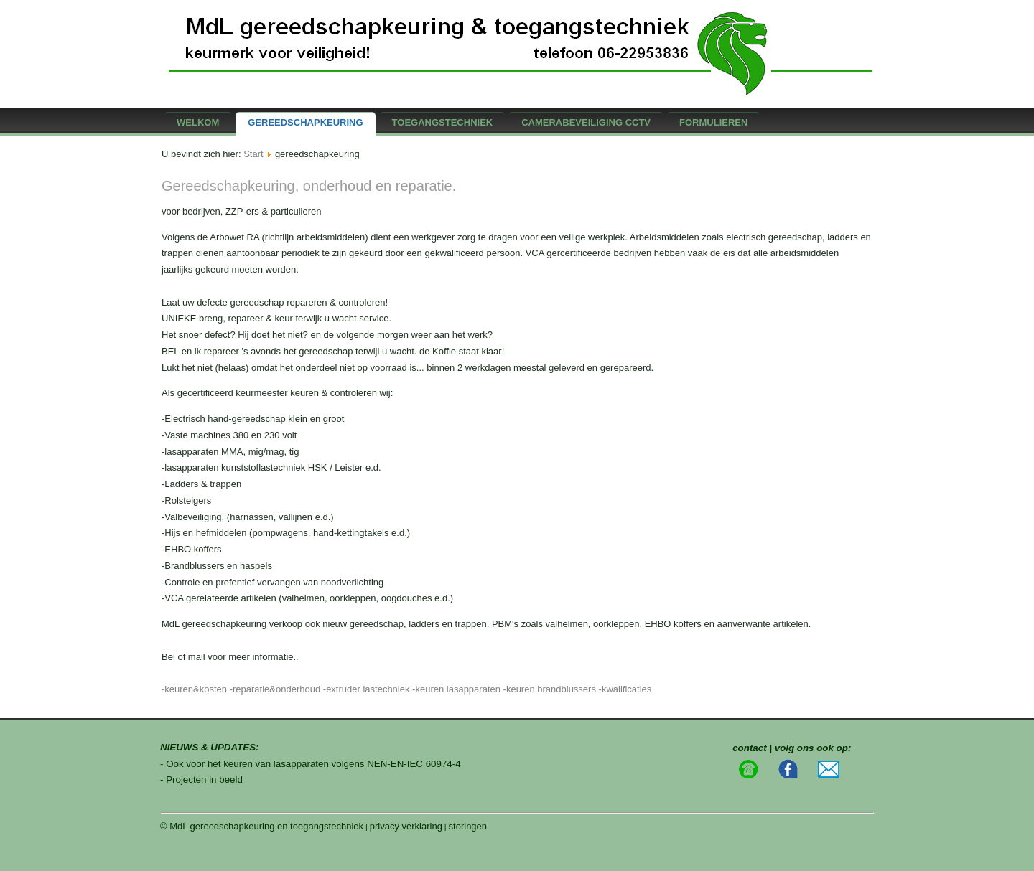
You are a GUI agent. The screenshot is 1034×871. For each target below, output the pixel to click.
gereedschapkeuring (305, 122)
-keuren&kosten (194, 689)
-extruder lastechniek (366, 689)
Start (253, 154)
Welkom (198, 122)
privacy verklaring (406, 826)
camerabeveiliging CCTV (586, 122)
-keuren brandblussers (549, 689)
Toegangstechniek (442, 122)
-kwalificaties (625, 689)
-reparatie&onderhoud (275, 689)
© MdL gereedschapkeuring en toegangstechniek (261, 826)
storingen (468, 826)
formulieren (713, 122)
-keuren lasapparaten (456, 689)
